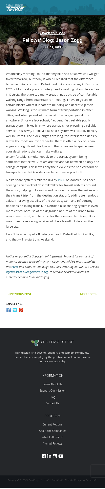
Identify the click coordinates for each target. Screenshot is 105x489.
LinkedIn (49, 456)
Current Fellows (53, 424)
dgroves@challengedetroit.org (27, 272)
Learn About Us (52, 384)
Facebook (44, 456)
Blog (52, 397)
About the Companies (52, 431)
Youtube (60, 456)
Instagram (55, 456)
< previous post (19, 294)
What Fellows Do (52, 437)
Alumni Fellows (52, 443)
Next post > (88, 294)
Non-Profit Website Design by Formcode (74, 479)
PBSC (62, 180)
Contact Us (52, 403)
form (14, 267)
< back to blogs (52, 33)
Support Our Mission (52, 390)
